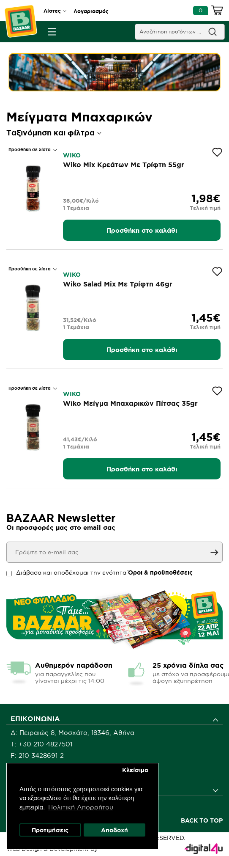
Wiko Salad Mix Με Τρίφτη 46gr (117, 284)
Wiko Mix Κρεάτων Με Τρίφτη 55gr (123, 164)
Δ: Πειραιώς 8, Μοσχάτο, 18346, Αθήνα (72, 732)
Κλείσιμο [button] (135, 770)
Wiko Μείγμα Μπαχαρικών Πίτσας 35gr (130, 403)
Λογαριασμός (91, 11)
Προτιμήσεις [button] (50, 830)
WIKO (72, 155)
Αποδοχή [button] (114, 830)
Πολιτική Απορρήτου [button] (80, 807)
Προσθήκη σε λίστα (30, 149)
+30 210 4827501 (45, 744)
